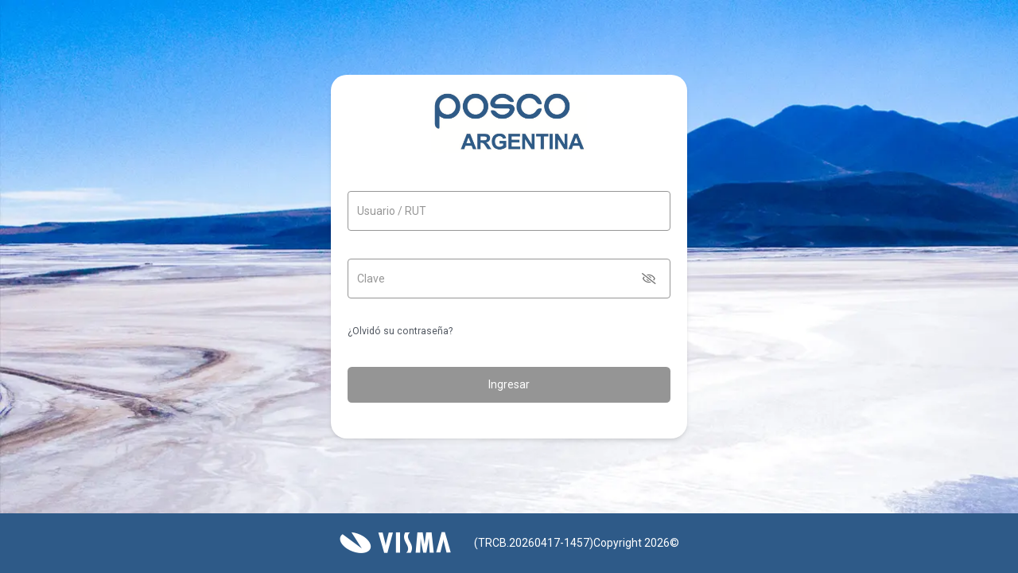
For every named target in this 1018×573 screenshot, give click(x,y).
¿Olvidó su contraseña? (400, 331)
